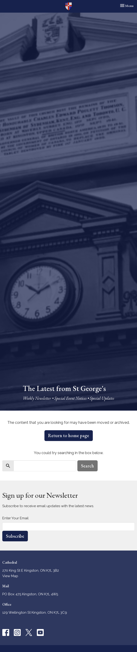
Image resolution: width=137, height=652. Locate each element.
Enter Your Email (15, 518)
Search (87, 466)
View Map (10, 576)
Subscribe (15, 536)
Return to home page (68, 435)
